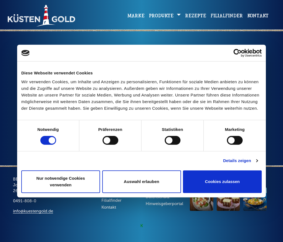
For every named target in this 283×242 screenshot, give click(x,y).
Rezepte (195, 15)
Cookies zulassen (222, 181)
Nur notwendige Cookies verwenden (60, 181)
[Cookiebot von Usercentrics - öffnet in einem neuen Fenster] (237, 53)
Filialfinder (227, 15)
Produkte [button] (162, 15)
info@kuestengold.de (33, 211)
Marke (136, 15)
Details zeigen (237, 160)
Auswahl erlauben (141, 181)
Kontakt (258, 15)
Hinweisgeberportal (164, 203)
